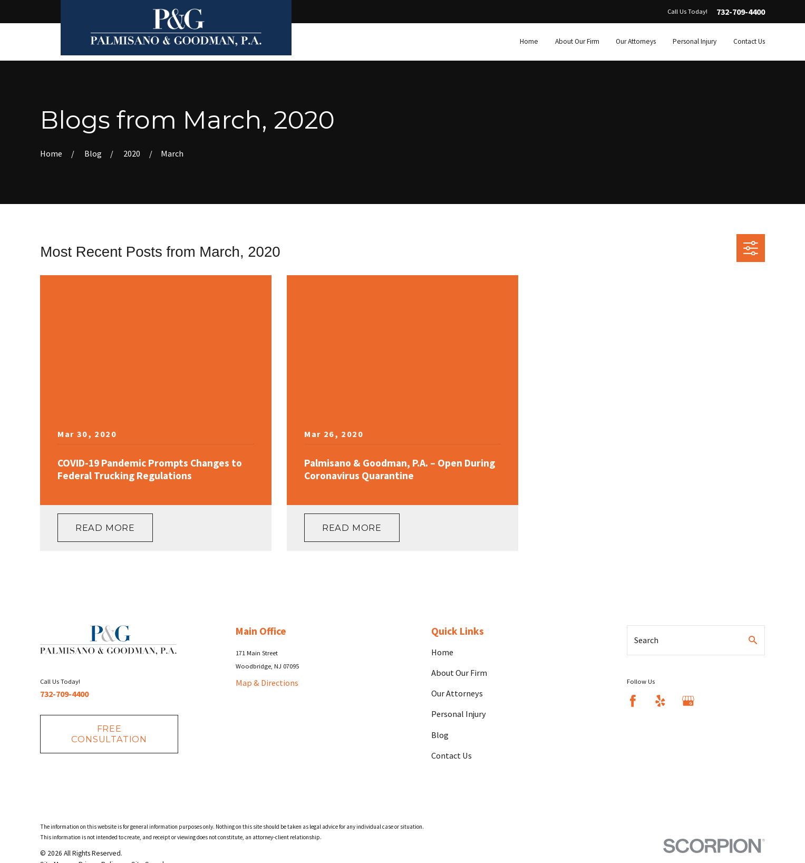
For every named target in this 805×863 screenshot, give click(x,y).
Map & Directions (267, 682)
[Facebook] (633, 701)
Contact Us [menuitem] (749, 41)
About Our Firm (459, 672)
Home (442, 652)
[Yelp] (660, 701)
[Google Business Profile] (688, 701)
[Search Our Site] (753, 640)
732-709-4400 (740, 11)
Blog (440, 735)
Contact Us (451, 755)
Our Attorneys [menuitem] (636, 41)
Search (646, 640)
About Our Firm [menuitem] (577, 41)
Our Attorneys (457, 693)
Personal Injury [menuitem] (694, 41)
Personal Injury (458, 714)
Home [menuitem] (529, 41)
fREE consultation (109, 733)
